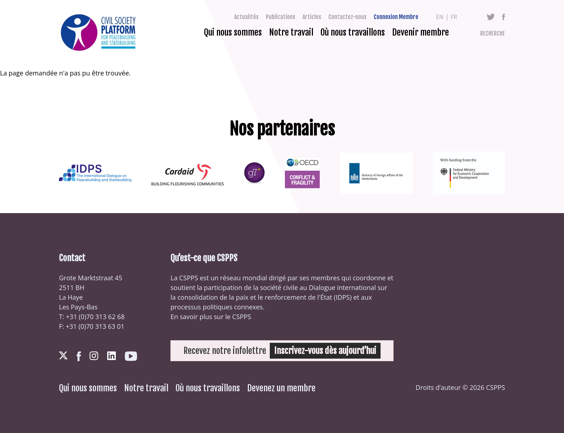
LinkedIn (111, 355)
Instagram (94, 355)
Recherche (492, 33)
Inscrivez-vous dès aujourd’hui (325, 350)
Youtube (131, 356)
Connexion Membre (396, 16)
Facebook (503, 17)
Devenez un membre (281, 388)
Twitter (491, 17)
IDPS (343, 297)
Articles (312, 16)
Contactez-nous (347, 16)
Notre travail (291, 32)
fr (454, 17)
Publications (280, 16)
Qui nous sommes (233, 32)
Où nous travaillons (352, 32)
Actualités (246, 16)
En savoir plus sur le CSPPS (210, 316)
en (440, 17)
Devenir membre (420, 32)
